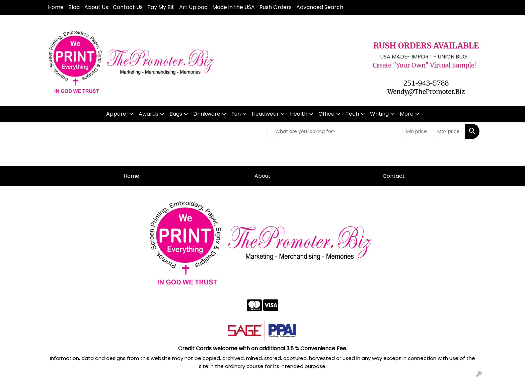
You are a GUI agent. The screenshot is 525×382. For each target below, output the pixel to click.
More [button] (407, 114)
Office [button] (326, 114)
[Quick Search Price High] (449, 131)
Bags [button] (175, 114)
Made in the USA (233, 7)
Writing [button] (379, 114)
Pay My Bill (160, 7)
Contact (394, 176)
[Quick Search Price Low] (418, 131)
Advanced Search (319, 7)
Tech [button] (352, 114)
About (262, 176)
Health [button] (298, 114)
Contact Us (128, 7)
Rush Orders (275, 7)
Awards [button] (148, 114)
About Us (96, 7)
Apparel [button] (117, 114)
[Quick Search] (334, 131)
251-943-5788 (426, 83)
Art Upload (193, 7)
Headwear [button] (265, 114)
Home (56, 7)
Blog (74, 7)
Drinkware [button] (206, 114)
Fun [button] (236, 114)
